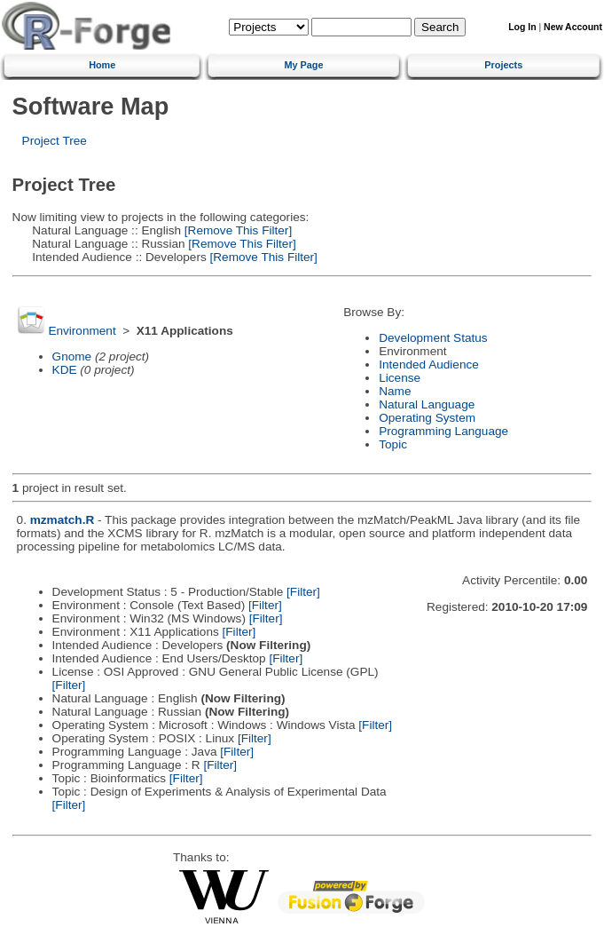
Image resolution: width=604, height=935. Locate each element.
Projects (503, 64)
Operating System (427, 417)
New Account (573, 27)
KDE (64, 369)
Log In (522, 27)
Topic (393, 444)
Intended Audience (429, 364)
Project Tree (54, 140)
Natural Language (427, 404)
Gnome (72, 356)
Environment (81, 330)
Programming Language (443, 431)
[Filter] (303, 591)
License (399, 377)
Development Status (433, 338)
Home (102, 64)
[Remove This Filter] (236, 230)
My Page (303, 64)
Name (395, 391)
